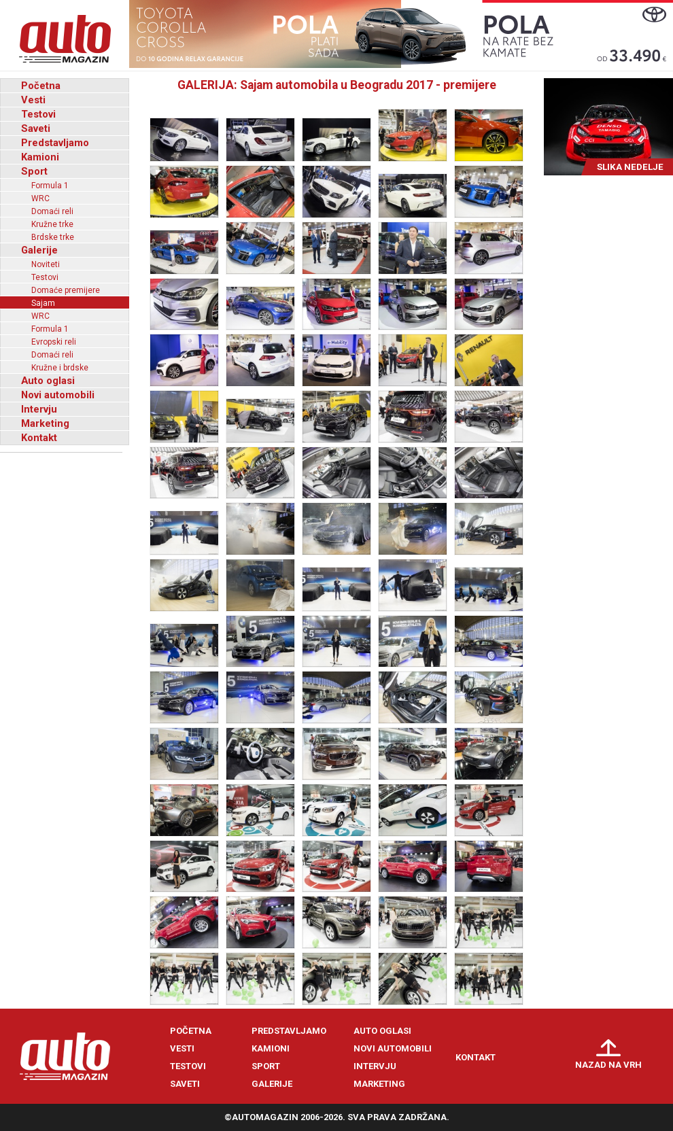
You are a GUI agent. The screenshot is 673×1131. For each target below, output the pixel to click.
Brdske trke (52, 237)
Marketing (45, 423)
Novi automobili (57, 395)
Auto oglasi (48, 381)
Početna (41, 86)
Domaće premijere (65, 290)
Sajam (43, 303)
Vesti (33, 100)
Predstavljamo (55, 143)
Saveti (35, 128)
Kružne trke (52, 224)
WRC (40, 198)
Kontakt (39, 438)
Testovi (38, 114)
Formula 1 (50, 185)
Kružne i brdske (59, 367)
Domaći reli (52, 211)
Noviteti (45, 264)
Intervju (39, 409)
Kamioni (40, 157)
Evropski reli (53, 342)
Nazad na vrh (608, 1065)
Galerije (39, 250)
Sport (34, 171)
